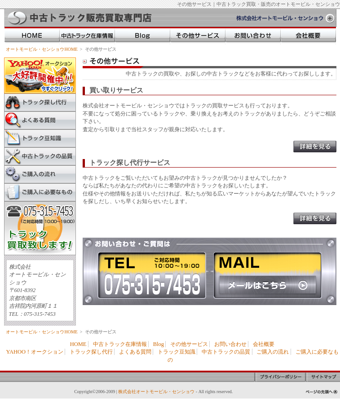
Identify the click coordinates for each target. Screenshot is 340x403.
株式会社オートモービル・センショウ (156, 391)
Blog (158, 344)
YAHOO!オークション (40, 75)
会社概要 (263, 344)
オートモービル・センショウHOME (41, 49)
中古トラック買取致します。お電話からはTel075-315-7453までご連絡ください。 (40, 228)
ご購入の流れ (40, 174)
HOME (78, 344)
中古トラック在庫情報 (120, 344)
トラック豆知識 (40, 138)
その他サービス (189, 344)
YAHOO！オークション (34, 352)
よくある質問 (40, 120)
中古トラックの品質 (40, 156)
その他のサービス (197, 35)
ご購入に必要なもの (40, 192)
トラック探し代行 (40, 102)
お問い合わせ (230, 344)
